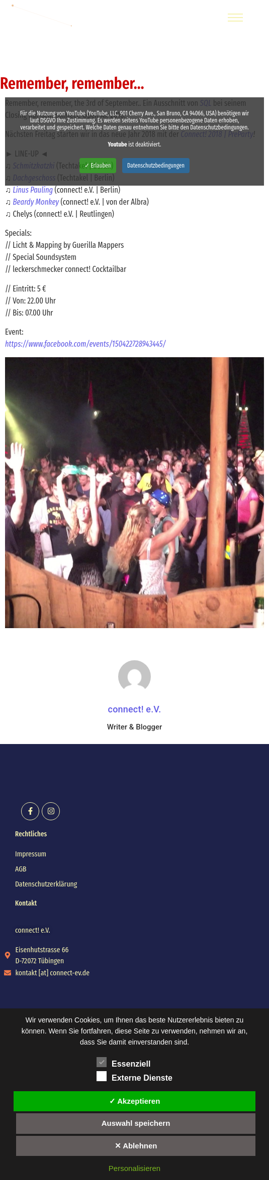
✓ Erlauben (97, 165)
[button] (32, 930)
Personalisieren (134, 1168)
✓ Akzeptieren (134, 1101)
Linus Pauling (33, 190)
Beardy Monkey (36, 202)
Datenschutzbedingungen (156, 165)
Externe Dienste (134, 1076)
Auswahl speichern (136, 1123)
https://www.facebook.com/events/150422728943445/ (85, 344)
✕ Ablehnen (136, 1145)
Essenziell (123, 1062)
